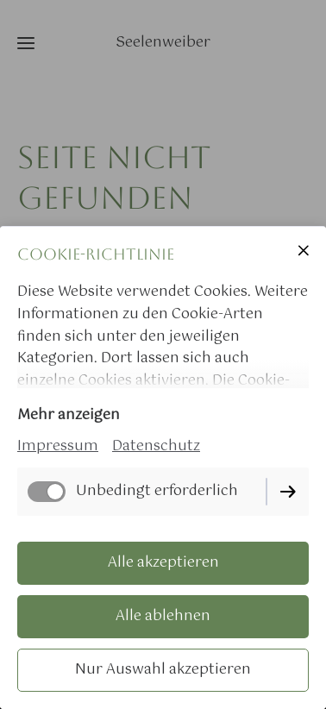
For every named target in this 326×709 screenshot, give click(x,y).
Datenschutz (156, 446)
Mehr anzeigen (68, 415)
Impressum (57, 446)
